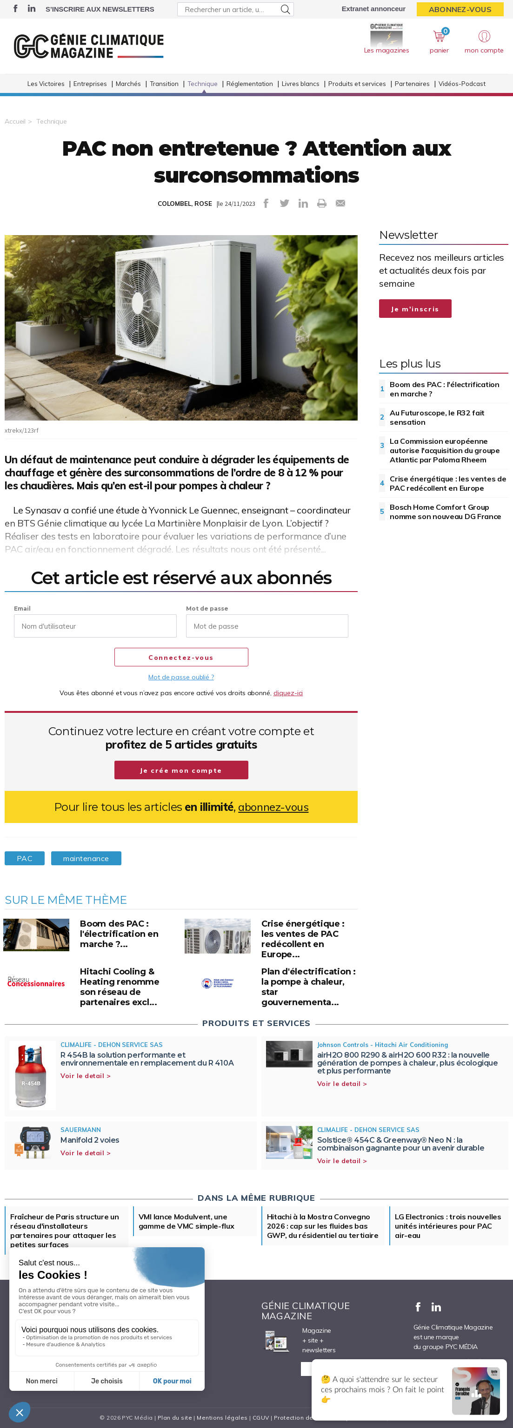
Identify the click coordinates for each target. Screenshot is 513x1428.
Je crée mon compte (181, 770)
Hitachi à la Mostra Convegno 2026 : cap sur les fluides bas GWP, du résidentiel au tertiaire (323, 1226)
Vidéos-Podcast (462, 83)
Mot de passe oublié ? (180, 677)
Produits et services (357, 83)
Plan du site (175, 1417)
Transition (164, 83)
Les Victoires (46, 83)
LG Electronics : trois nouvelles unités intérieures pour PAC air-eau (448, 1226)
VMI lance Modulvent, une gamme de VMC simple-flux (186, 1221)
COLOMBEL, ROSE (185, 203)
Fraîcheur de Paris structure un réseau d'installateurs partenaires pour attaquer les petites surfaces (64, 1230)
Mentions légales (222, 1417)
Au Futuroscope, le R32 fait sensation (437, 417)
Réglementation (250, 83)
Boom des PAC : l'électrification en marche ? (444, 389)
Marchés (128, 83)
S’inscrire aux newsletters (100, 9)
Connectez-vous (181, 657)
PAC (25, 858)
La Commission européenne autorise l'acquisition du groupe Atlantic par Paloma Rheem (445, 450)
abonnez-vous (273, 807)
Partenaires (412, 83)
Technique (202, 83)
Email (22, 608)
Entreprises (90, 83)
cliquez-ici (288, 693)
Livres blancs (301, 83)
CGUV (261, 1417)
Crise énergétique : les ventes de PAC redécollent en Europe (448, 483)
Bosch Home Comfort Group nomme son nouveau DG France (445, 511)
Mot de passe (207, 608)
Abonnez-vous (460, 9)
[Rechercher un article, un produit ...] (235, 9)
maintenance (86, 858)
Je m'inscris (415, 309)
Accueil (15, 121)
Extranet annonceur (374, 9)
